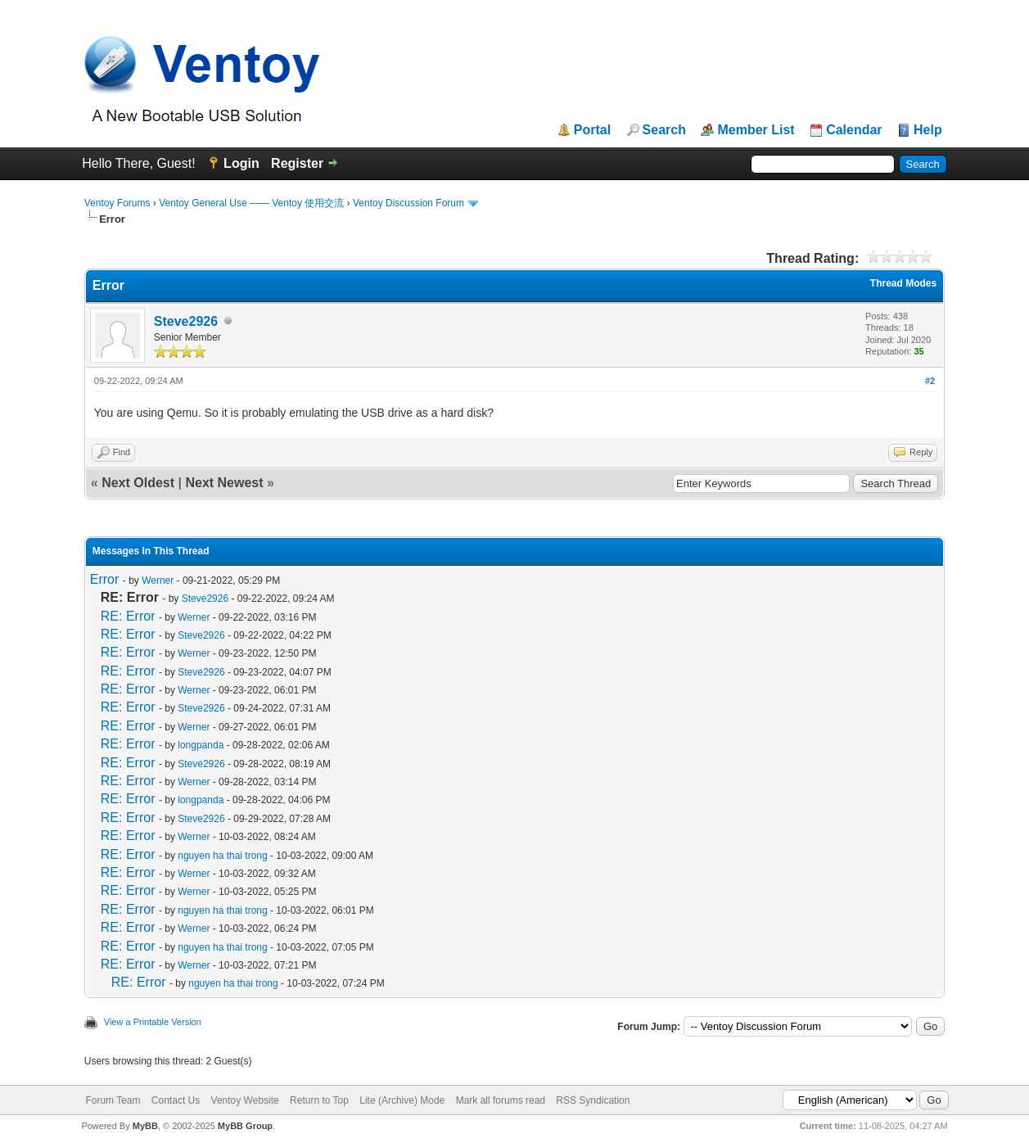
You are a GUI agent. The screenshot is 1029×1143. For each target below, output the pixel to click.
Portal (592, 130)
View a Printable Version (152, 1022)
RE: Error (128, 616)
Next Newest (224, 483)
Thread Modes (903, 283)
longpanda (200, 745)
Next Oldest (138, 483)
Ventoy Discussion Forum (408, 203)
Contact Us (175, 1100)
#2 (930, 381)
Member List (755, 130)
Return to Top (319, 1100)
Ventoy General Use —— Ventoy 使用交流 (251, 203)
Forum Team (112, 1100)
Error (105, 579)
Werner (158, 580)
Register (297, 163)
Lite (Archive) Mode (402, 1100)
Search (664, 130)
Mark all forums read (500, 1100)
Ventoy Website (245, 1100)
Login (241, 163)
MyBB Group (245, 1126)
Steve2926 (186, 321)
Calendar (854, 130)
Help (928, 130)
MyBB (145, 1126)
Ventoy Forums (117, 203)
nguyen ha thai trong (222, 855)
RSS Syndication (593, 1100)
